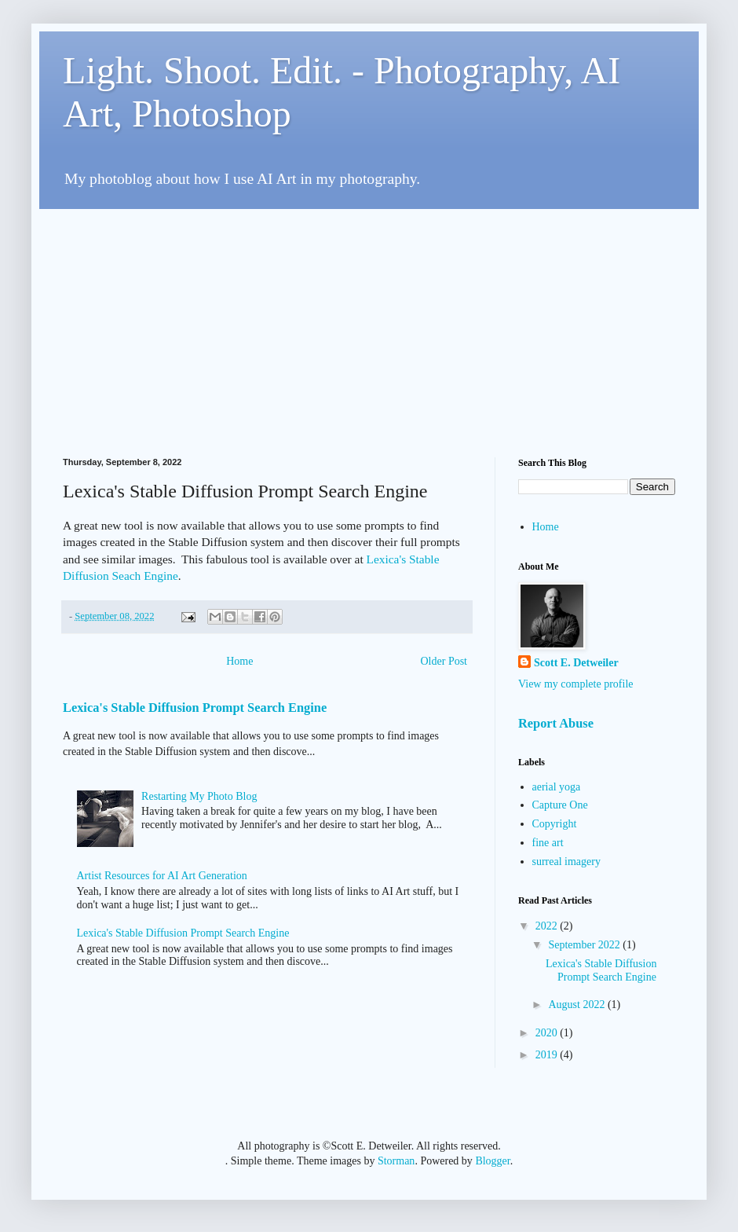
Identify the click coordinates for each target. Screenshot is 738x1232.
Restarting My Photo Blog (199, 796)
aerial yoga (556, 787)
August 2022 (577, 1004)
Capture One (560, 805)
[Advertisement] (242, 319)
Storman (396, 1161)
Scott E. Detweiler (576, 663)
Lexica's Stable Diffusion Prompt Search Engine (195, 707)
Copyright (554, 824)
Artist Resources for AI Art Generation (162, 876)
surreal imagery (566, 861)
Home (239, 661)
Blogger (492, 1161)
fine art (548, 843)
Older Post (444, 661)
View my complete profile (576, 684)
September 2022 (585, 945)
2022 (548, 926)
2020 (548, 1033)
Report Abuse (556, 723)
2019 (548, 1055)
